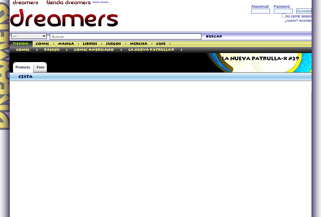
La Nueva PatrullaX (151, 50)
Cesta (25, 77)
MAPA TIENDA (101, 2)
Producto (23, 67)
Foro (40, 67)
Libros (90, 44)
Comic (42, 44)
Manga (66, 44)
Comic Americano (94, 50)
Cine (160, 44)
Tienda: (21, 44)
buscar (214, 36)
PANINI (51, 50)
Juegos (113, 44)
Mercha (138, 44)
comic (23, 50)
